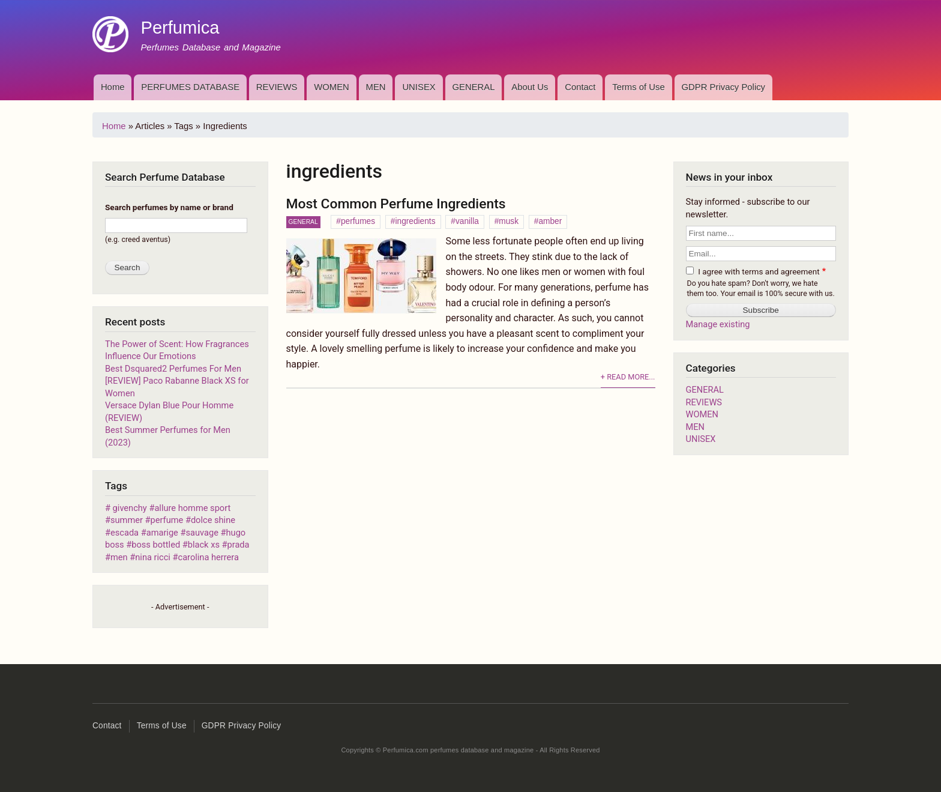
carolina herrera (208, 557)
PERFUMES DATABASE (190, 87)
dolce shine (213, 520)
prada (238, 544)
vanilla (467, 221)
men (119, 557)
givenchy (128, 508)
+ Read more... (628, 376)
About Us (529, 87)
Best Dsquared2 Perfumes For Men (173, 368)
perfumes (358, 221)
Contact (580, 87)
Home (113, 87)
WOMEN (331, 87)
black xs (204, 544)
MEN (376, 87)
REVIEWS (277, 87)
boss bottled (155, 544)
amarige (162, 532)
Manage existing (718, 324)
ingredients (415, 221)
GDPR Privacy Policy (724, 87)
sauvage (202, 532)
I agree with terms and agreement (758, 271)
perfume (167, 520)
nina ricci (153, 557)
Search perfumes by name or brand (169, 207)
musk (509, 221)
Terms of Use (638, 87)
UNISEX (418, 87)
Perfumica (179, 27)
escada (124, 532)
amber (550, 221)
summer (126, 520)
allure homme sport (192, 508)
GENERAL (473, 87)
